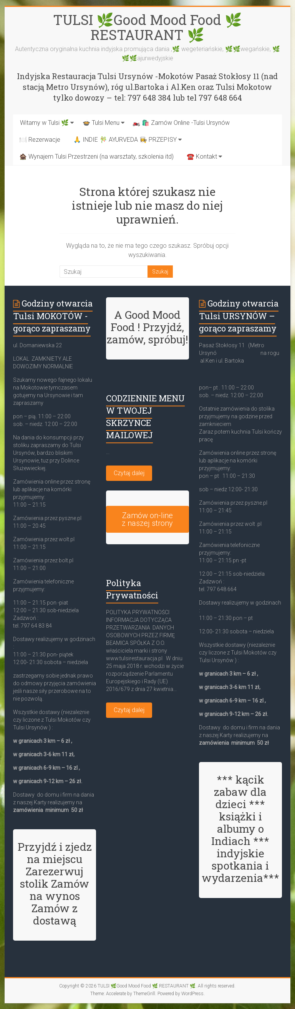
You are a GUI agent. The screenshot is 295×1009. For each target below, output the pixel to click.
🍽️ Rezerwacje (39, 139)
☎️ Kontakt (202, 156)
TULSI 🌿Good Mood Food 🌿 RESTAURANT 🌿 (147, 27)
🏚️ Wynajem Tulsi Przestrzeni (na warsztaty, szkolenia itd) (96, 156)
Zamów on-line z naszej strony (147, 519)
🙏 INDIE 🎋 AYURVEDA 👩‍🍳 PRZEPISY (125, 139)
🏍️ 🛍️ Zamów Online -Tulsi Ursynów (181, 122)
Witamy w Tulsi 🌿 (44, 122)
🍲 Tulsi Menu (101, 122)
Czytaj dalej (129, 473)
